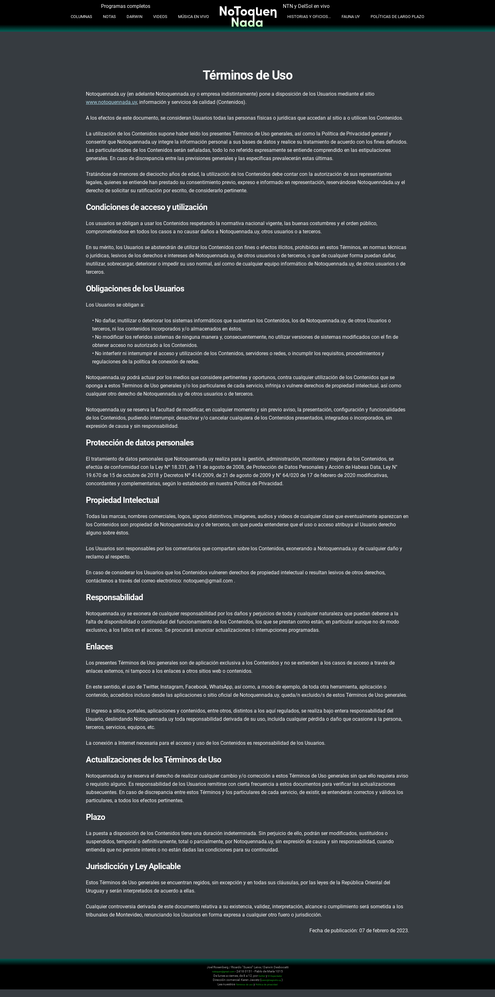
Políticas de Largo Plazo (397, 16)
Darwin (134, 16)
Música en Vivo (193, 16)
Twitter (406, 971)
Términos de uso (241, 984)
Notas (109, 16)
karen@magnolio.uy (271, 980)
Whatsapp (437, 971)
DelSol (259, 975)
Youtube (422, 971)
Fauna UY (351, 16)
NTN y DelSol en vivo (306, 6)
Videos (160, 16)
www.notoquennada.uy (111, 102)
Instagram (414, 971)
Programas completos (125, 6)
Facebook (429, 971)
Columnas (81, 16)
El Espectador (275, 975)
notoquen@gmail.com (223, 971)
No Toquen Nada (77, 974)
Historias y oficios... (309, 16)
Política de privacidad (269, 984)
